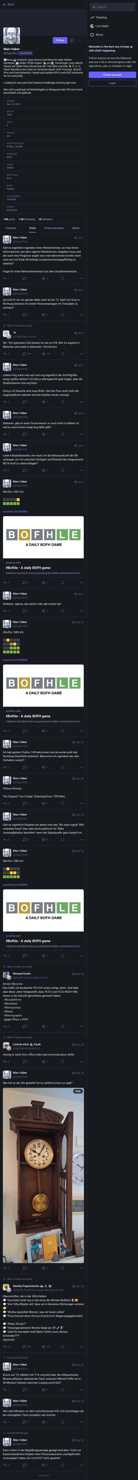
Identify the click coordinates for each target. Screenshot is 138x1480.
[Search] (112, 7)
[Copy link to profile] (72, 40)
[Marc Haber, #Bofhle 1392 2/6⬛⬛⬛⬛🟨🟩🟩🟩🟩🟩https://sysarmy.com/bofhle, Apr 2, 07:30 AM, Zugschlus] (43, 533)
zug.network (25, 53)
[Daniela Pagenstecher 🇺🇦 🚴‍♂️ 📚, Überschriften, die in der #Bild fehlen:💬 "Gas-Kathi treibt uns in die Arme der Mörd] (43, 1313)
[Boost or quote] (25, 278)
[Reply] (6, 278)
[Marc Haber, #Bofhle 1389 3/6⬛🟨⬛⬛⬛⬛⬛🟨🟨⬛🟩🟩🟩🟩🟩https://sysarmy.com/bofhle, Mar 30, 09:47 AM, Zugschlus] (43, 904)
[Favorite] (44, 278)
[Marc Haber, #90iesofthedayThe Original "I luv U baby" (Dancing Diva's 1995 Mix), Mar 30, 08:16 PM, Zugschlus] (43, 791)
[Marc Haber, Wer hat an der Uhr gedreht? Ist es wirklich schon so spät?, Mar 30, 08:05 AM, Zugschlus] (43, 1171)
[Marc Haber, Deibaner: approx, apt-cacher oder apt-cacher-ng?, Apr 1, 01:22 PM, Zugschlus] (43, 603)
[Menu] (80, 40)
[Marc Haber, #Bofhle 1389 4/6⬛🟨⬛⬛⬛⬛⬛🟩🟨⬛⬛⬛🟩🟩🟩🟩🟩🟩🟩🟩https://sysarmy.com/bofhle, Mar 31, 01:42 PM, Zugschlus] (43, 677)
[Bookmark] (62, 278)
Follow (60, 40)
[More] (82, 278)
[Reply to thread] (6, 1390)
